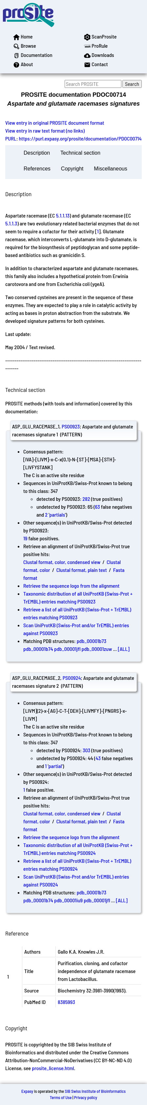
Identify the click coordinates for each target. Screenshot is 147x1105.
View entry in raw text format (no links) (45, 130)
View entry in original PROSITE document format (54, 122)
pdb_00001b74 (38, 649)
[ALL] (124, 649)
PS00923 (71, 426)
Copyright (72, 168)
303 (86, 750)
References (37, 168)
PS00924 (72, 678)
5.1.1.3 (11, 223)
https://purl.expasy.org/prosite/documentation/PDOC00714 (80, 138)
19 (25, 538)
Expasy (27, 1091)
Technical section (80, 153)
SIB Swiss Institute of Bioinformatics (95, 1091)
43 (98, 758)
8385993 (66, 1002)
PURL (10, 138)
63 (97, 506)
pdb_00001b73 (91, 641)
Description (37, 153)
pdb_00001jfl (67, 649)
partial (55, 766)
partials (57, 514)
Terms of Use (61, 1097)
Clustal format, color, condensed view (61, 562)
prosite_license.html (53, 1068)
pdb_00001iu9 (68, 900)
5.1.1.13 (63, 215)
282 (86, 499)
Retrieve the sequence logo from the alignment (71, 585)
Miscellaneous (110, 168)
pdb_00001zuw (97, 649)
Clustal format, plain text (81, 570)
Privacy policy (85, 1097)
